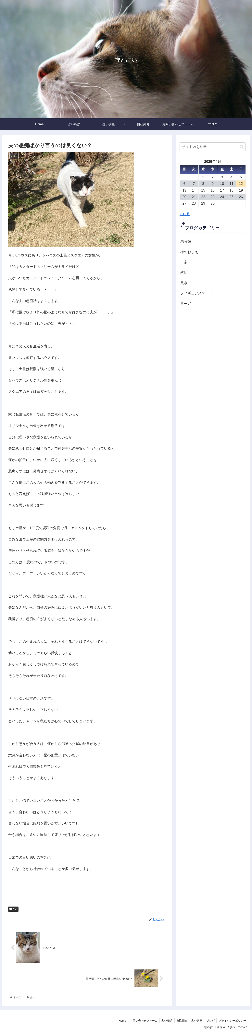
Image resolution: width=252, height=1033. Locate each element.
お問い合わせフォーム (142, 1020)
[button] (241, 147)
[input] (213, 146)
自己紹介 (181, 1020)
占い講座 (196, 1020)
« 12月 (185, 214)
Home (121, 1020)
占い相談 (165, 1020)
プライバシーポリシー (232, 1020)
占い (13, 909)
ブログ (210, 1020)
